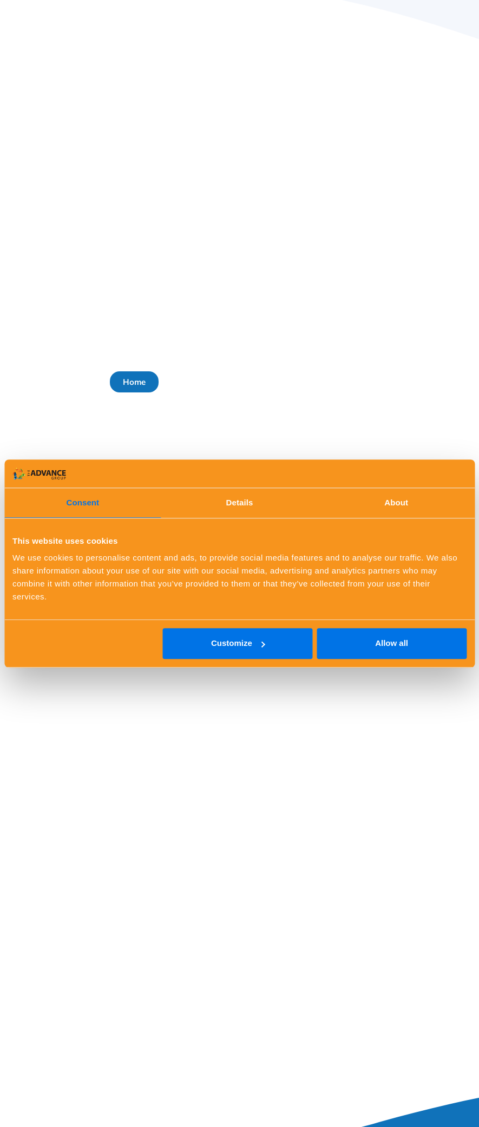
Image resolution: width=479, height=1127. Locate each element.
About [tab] (396, 502)
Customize (238, 643)
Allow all (391, 643)
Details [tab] (239, 502)
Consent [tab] (82, 502)
